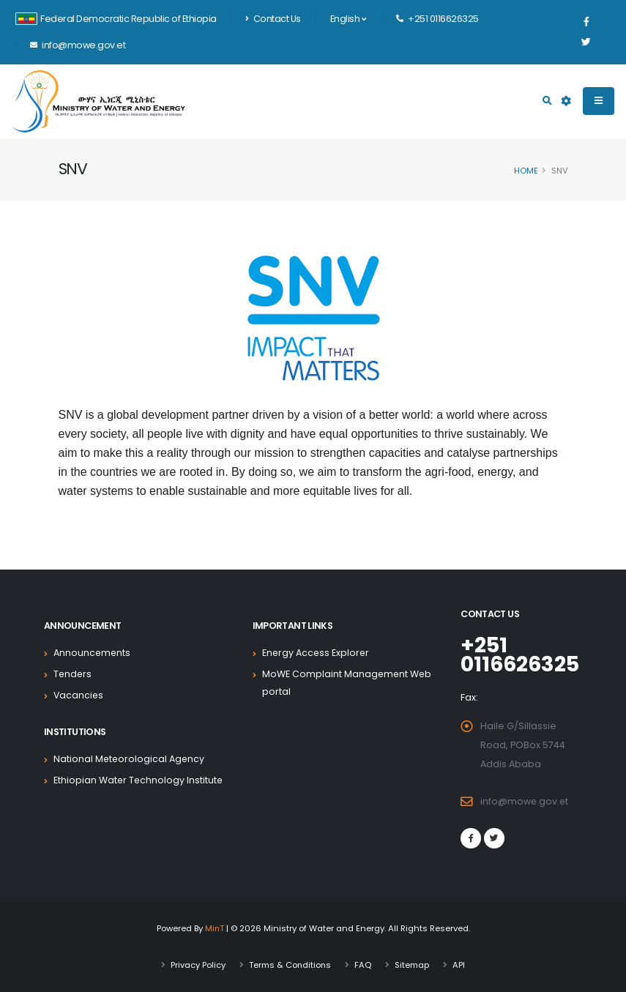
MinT (214, 928)
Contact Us (273, 18)
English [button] (348, 18)
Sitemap (412, 965)
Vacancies (79, 695)
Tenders (73, 674)
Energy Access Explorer (316, 652)
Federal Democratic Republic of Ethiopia (116, 18)
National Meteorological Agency (129, 759)
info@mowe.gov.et (525, 801)
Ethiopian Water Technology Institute (139, 780)
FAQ (363, 965)
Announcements (92, 652)
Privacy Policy (197, 965)
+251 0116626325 (522, 654)
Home (526, 170)
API (459, 965)
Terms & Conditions (290, 965)
